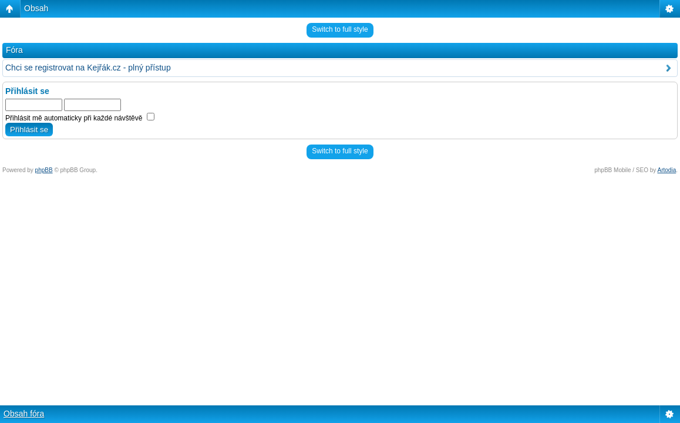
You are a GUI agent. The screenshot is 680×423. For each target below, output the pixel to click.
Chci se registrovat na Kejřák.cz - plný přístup (88, 67)
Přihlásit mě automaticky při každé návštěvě (79, 118)
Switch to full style (340, 29)
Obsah (36, 8)
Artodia (667, 170)
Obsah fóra (24, 413)
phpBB (44, 170)
